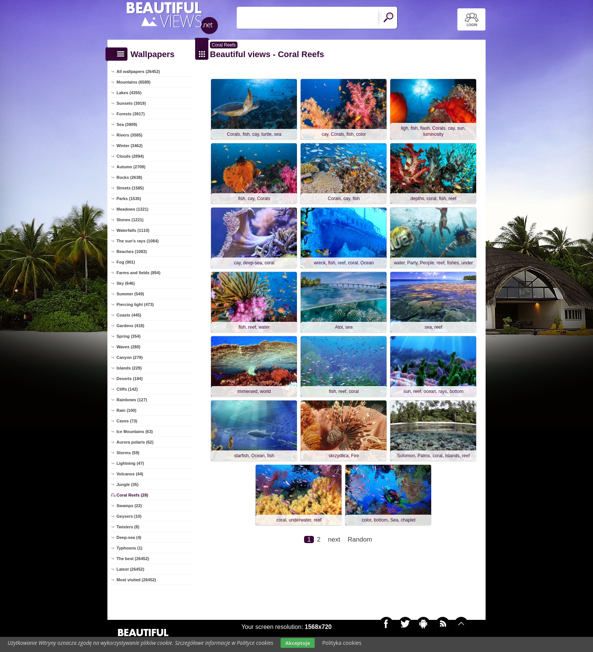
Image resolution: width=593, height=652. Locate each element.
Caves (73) (126, 421)
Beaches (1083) (131, 251)
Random (360, 539)
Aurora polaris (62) (135, 442)
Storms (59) (128, 452)
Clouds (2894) (130, 156)
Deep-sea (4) (128, 537)
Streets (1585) (130, 188)
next (334, 539)
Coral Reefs (224, 45)
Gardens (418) (130, 325)
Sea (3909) (126, 124)
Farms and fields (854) (138, 272)
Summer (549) (130, 294)
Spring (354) (128, 336)
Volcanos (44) (129, 474)
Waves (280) (128, 347)
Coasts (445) (128, 315)
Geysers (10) (128, 516)
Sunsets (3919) (131, 103)
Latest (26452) (130, 569)
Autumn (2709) (130, 167)
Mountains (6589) (133, 82)
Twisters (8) (127, 527)
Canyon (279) (129, 357)
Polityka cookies (342, 642)
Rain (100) (126, 410)
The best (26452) (132, 558)
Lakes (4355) (128, 92)
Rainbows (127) (131, 399)
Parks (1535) (128, 198)
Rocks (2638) (129, 177)
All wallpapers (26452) (138, 71)
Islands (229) (129, 368)
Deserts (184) (129, 378)
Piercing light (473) (135, 304)
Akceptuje (297, 643)
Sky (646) (125, 283)
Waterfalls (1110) (132, 230)
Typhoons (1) (129, 548)
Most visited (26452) (136, 579)
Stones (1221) (130, 219)
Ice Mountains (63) (134, 431)
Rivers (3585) (129, 135)
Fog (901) (125, 262)
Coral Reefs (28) (132, 495)
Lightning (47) (130, 463)
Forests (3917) (130, 114)
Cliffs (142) (127, 389)
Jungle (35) (127, 484)
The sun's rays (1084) (137, 241)
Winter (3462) (129, 145)
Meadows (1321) (132, 209)
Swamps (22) (129, 505)
